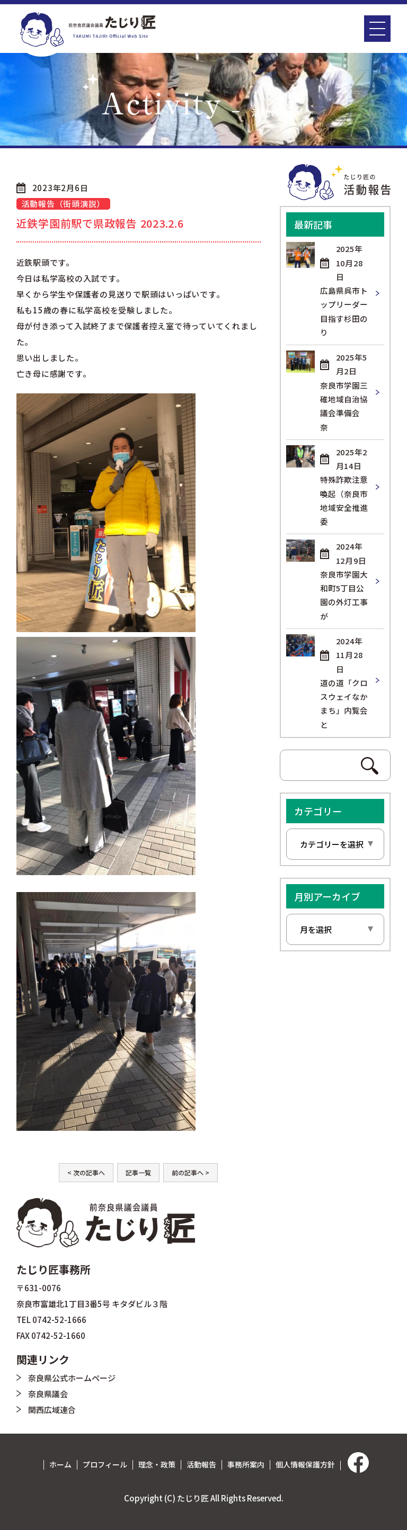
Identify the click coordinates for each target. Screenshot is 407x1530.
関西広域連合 (52, 1409)
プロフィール (105, 1464)
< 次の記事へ (86, 1172)
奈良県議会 (48, 1393)
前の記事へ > (190, 1172)
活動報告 (201, 1464)
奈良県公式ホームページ (72, 1377)
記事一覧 (138, 1172)
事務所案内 (245, 1464)
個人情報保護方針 (305, 1464)
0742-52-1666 (59, 1319)
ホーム (60, 1464)
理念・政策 (156, 1464)
